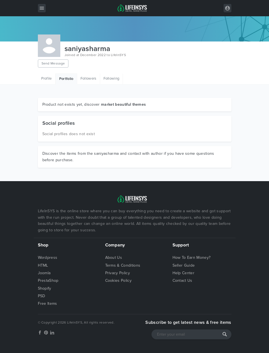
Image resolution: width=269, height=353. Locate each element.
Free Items (47, 303)
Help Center (184, 273)
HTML (43, 265)
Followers (88, 78)
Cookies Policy (118, 280)
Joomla (44, 273)
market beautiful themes (123, 104)
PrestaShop (48, 280)
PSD (41, 296)
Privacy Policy (117, 273)
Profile (46, 78)
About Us (113, 257)
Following (111, 78)
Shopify (44, 288)
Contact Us (182, 280)
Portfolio (66, 79)
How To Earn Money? (192, 257)
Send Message (53, 63)
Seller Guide (184, 265)
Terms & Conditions (123, 265)
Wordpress (48, 257)
